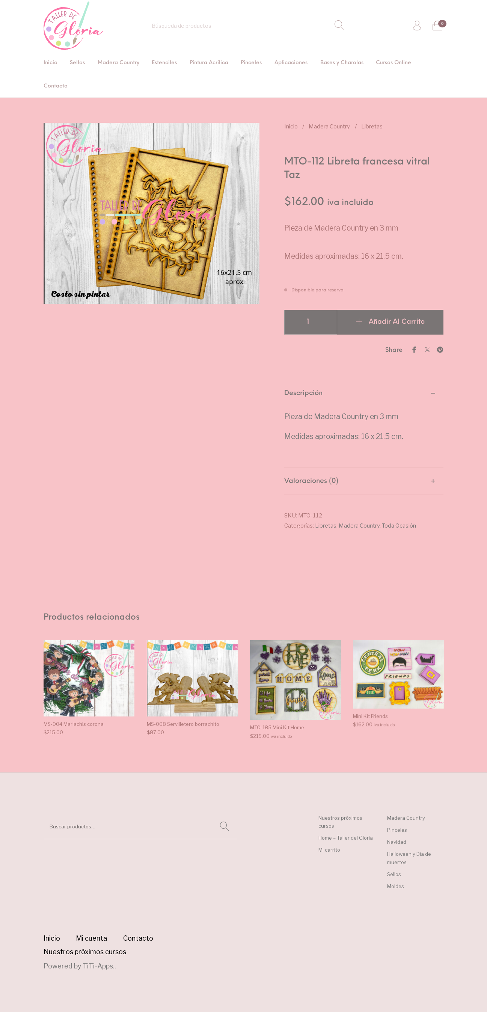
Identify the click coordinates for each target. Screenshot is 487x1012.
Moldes (395, 886)
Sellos (394, 874)
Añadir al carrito (397, 322)
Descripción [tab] (303, 393)
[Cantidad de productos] (310, 322)
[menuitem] (50, 63)
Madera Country (329, 126)
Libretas (372, 126)
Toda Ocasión (399, 525)
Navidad (396, 842)
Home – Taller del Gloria (345, 838)
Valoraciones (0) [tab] (311, 481)
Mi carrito (329, 850)
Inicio (291, 126)
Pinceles (397, 830)
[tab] (364, 424)
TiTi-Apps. (99, 966)
